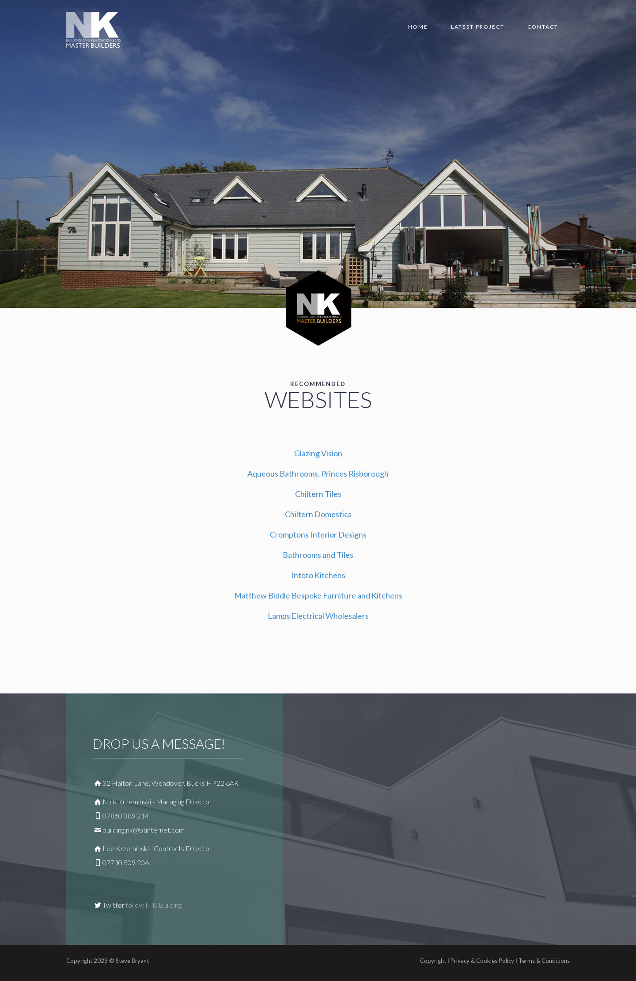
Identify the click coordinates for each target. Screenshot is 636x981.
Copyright (433, 960)
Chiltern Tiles (318, 494)
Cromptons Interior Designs (318, 534)
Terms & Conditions (543, 960)
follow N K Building (154, 905)
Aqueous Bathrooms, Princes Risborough (318, 473)
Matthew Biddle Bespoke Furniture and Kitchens (318, 595)
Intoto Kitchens (318, 575)
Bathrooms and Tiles (318, 555)
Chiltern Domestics (318, 514)
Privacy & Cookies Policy (482, 960)
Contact (542, 26)
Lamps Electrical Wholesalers (318, 616)
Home (418, 26)
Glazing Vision (318, 453)
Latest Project (477, 26)
